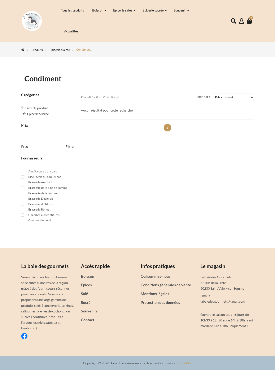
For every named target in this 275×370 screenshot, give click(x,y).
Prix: (24, 146)
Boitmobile (183, 363)
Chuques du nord (39, 220)
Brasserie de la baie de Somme (47, 187)
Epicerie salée (124, 10)
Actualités (71, 31)
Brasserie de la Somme (42, 193)
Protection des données (160, 302)
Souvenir (182, 10)
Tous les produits (73, 10)
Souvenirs (89, 311)
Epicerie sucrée (155, 10)
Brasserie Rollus (38, 209)
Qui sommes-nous (155, 276)
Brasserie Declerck (40, 198)
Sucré (86, 302)
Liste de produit (34, 108)
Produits (37, 49)
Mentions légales (155, 293)
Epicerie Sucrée (60, 49)
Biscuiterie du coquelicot (44, 176)
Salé (84, 293)
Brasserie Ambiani (40, 182)
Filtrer (70, 146)
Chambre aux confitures (44, 214)
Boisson (99, 10)
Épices (86, 285)
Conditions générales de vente (166, 285)
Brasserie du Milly (40, 204)
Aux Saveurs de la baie (42, 171)
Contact (87, 319)
